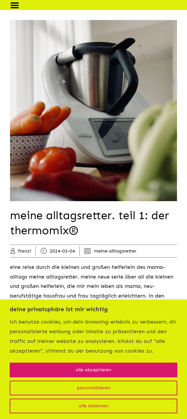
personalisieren (93, 388)
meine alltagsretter (115, 251)
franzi (24, 251)
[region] (93, 359)
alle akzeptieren (93, 370)
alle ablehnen (93, 406)
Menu (17, 5)
